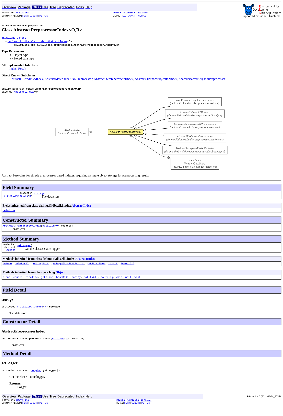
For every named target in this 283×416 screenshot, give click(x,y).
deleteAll (21, 269)
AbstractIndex (24, 93)
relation (9, 213)
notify (76, 283)
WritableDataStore (16, 198)
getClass (47, 283)
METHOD (44, 16)
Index (13, 69)
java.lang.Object (14, 38)
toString (107, 283)
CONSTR (33, 16)
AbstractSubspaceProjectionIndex (156, 79)
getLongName (40, 269)
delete (7, 269)
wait (119, 283)
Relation (48, 229)
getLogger (24, 250)
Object (60, 278)
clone (6, 283)
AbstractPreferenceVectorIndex (113, 79)
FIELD (25, 16)
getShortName (96, 269)
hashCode (62, 283)
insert (113, 269)
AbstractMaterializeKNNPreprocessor (69, 79)
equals (18, 283)
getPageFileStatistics (68, 269)
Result (22, 69)
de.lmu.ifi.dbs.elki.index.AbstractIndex (37, 42)
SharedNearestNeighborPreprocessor (202, 79)
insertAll (127, 269)
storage (39, 195)
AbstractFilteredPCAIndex (26, 79)
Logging (10, 255)
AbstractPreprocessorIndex (22, 229)
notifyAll (91, 283)
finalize (32, 283)
